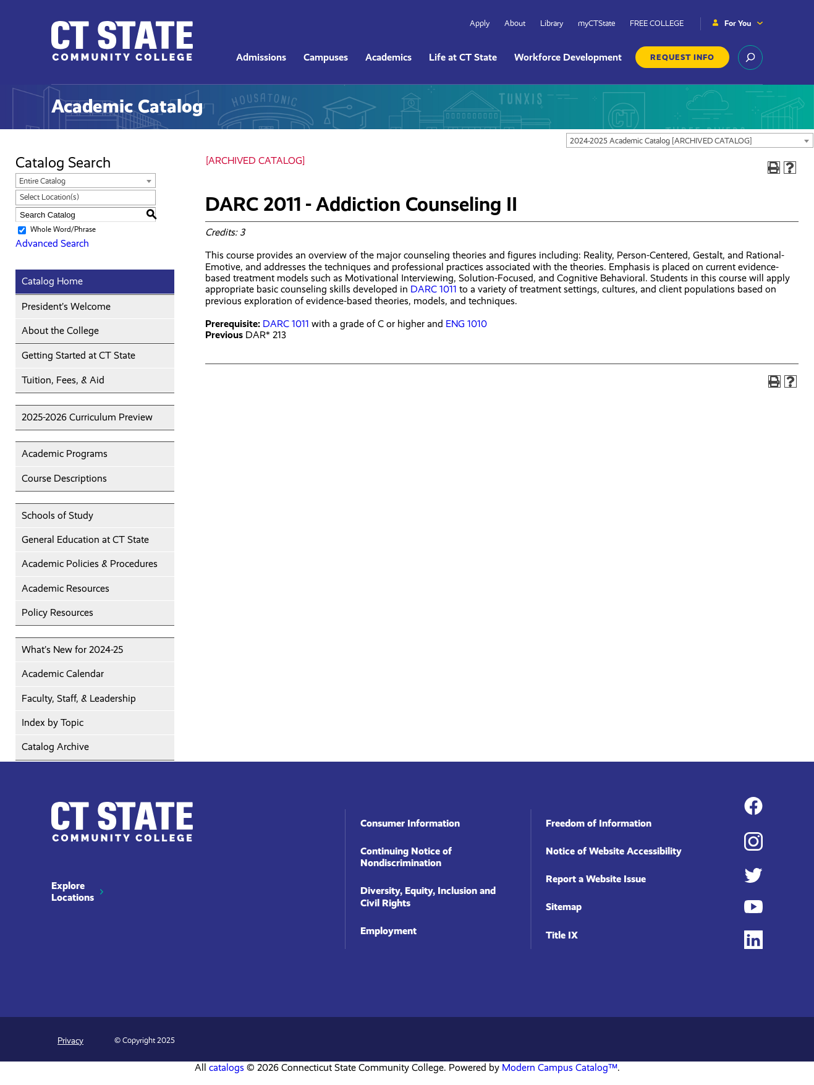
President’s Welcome (66, 306)
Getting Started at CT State (78, 355)
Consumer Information (410, 823)
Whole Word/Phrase (63, 229)
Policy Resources (57, 612)
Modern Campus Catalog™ (559, 1067)
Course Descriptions (64, 478)
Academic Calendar (63, 673)
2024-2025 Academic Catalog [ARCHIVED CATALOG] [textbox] (661, 140)
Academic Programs (65, 453)
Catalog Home (52, 281)
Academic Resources (65, 588)
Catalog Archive (55, 746)
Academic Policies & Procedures (90, 563)
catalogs (226, 1067)
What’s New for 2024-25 (72, 649)
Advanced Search (52, 243)
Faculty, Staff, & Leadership (79, 698)
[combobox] (689, 140)
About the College (60, 330)
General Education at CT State (85, 539)
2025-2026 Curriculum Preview (87, 417)
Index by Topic (52, 722)
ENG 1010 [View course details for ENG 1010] (466, 324)
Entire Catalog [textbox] (42, 180)
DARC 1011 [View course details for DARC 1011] (433, 289)
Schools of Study (57, 515)
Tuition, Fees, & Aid (63, 380)
